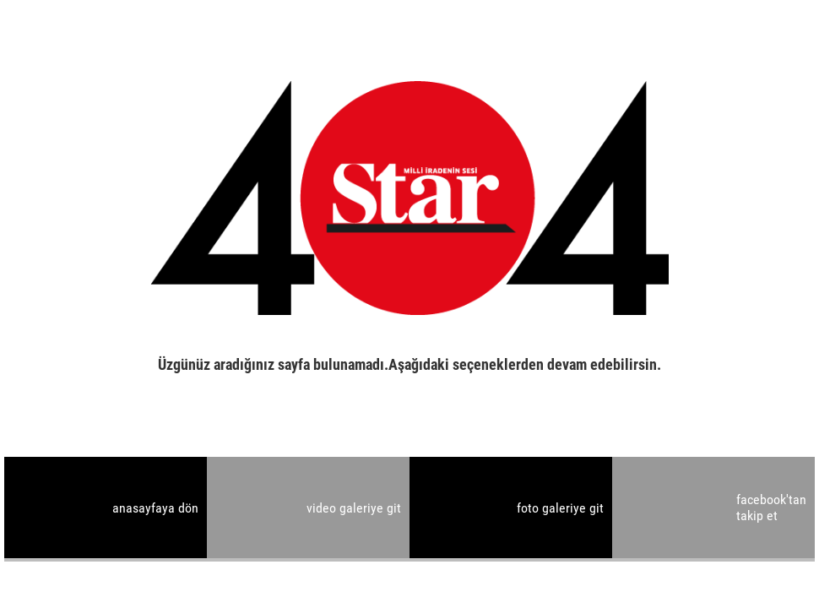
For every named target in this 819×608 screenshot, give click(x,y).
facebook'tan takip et (771, 507)
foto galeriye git (560, 508)
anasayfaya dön (155, 508)
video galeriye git (353, 508)
